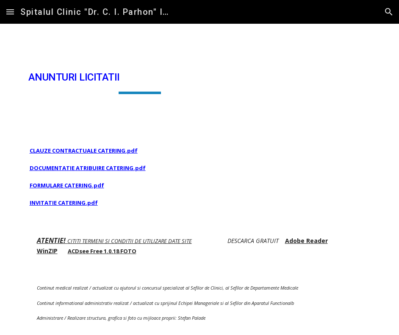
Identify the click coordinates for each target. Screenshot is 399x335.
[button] (10, 11)
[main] (140, 78)
